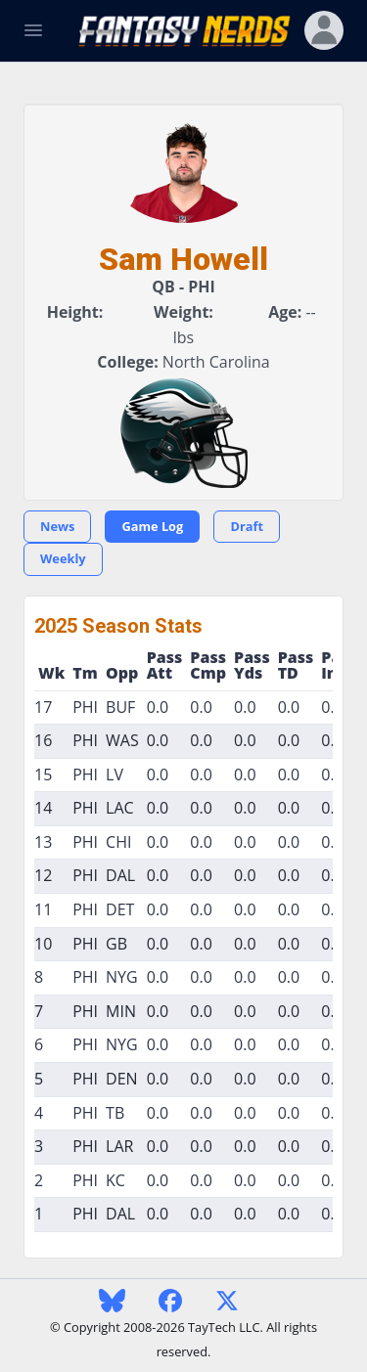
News (57, 526)
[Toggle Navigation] (33, 30)
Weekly (63, 558)
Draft (246, 526)
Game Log (152, 526)
